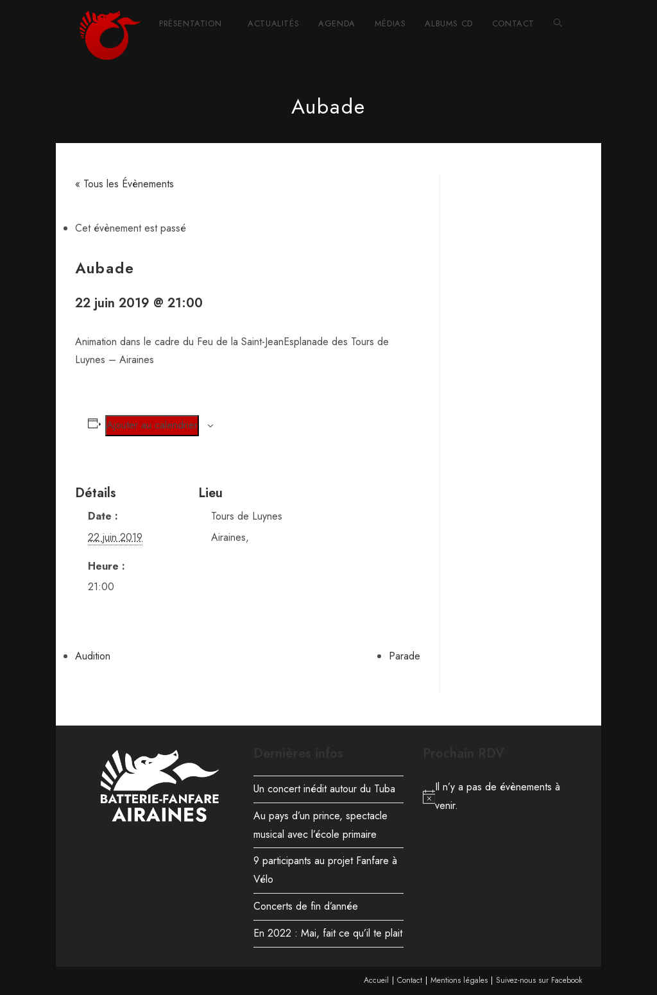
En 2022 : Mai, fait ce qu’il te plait (327, 933)
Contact (409, 980)
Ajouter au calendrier (152, 425)
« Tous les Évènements (124, 183)
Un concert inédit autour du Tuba (324, 788)
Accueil (376, 980)
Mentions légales (459, 980)
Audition (92, 656)
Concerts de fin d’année (305, 906)
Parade (404, 656)
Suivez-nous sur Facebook (539, 980)
